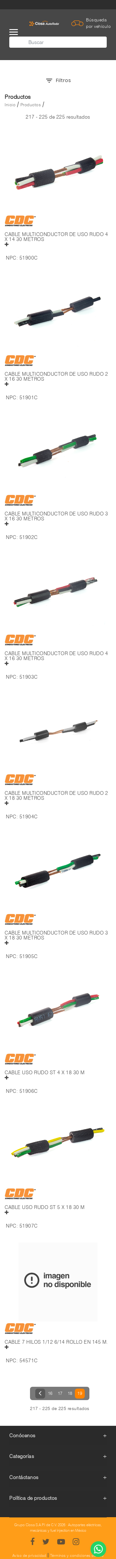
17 (60, 1393)
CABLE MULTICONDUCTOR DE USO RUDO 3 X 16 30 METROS (56, 516)
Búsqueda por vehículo (98, 23)
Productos (30, 104)
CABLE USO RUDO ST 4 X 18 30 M (45, 1072)
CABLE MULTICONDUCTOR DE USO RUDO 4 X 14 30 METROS (56, 237)
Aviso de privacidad (29, 1555)
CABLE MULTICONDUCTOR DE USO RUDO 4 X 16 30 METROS (56, 656)
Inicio (10, 104)
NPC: (12, 258)
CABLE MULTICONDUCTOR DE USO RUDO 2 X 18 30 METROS (56, 796)
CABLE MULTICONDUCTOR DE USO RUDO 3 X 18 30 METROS (56, 935)
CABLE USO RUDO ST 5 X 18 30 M (45, 1207)
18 (70, 1393)
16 (50, 1393)
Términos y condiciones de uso (77, 1555)
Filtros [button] (58, 80)
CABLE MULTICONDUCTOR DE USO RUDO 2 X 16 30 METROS (56, 377)
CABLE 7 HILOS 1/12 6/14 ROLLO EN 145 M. (56, 1342)
